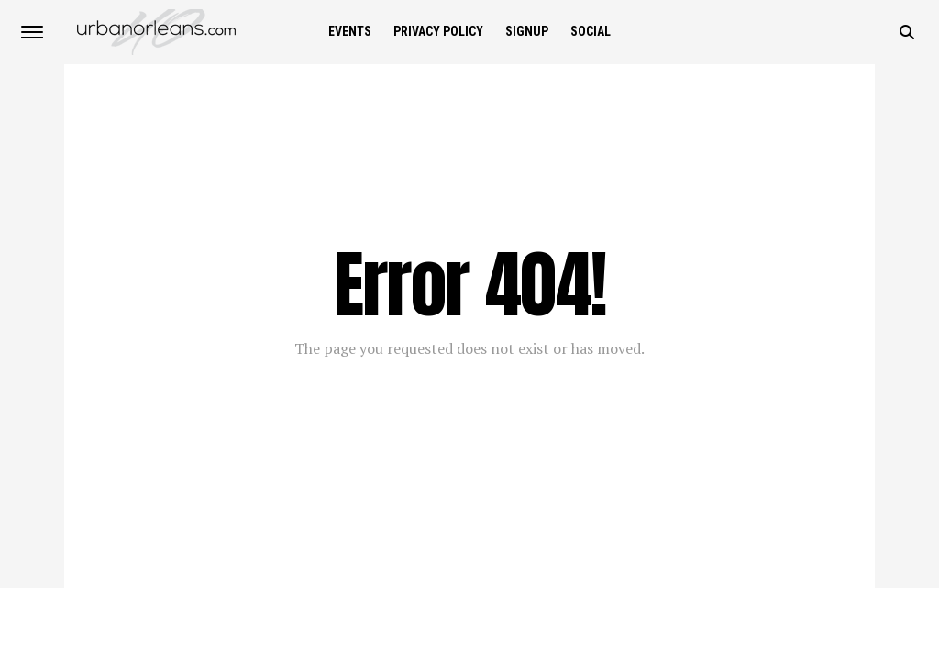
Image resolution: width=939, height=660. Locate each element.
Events (349, 31)
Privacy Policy (438, 31)
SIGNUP (526, 31)
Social (590, 31)
